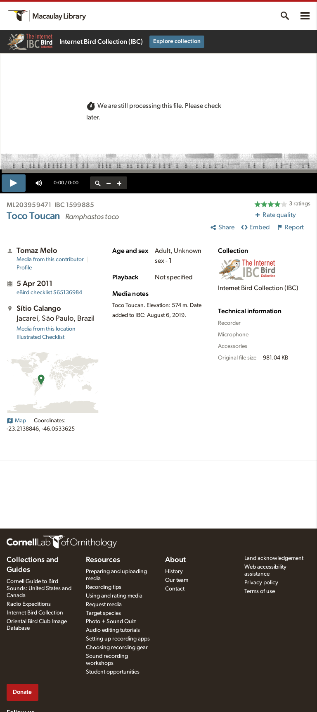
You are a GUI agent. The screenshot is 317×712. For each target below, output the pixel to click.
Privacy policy (261, 583)
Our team (176, 580)
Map (16, 421)
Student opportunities (113, 672)
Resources (103, 560)
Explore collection (177, 41)
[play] (14, 183)
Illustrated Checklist (40, 337)
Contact (175, 589)
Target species (103, 613)
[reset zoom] (97, 183)
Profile (24, 268)
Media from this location (46, 329)
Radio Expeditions (29, 604)
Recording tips (103, 587)
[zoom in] (119, 183)
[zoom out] (108, 183)
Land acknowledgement (273, 558)
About (175, 560)
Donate (22, 692)
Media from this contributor (50, 259)
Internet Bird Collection (35, 613)
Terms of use (259, 591)
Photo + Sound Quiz (111, 621)
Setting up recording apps (118, 639)
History (174, 571)
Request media (104, 604)
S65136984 (49, 292)
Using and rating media (114, 596)
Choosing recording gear (117, 647)
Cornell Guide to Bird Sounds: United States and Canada (39, 588)
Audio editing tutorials (113, 630)
